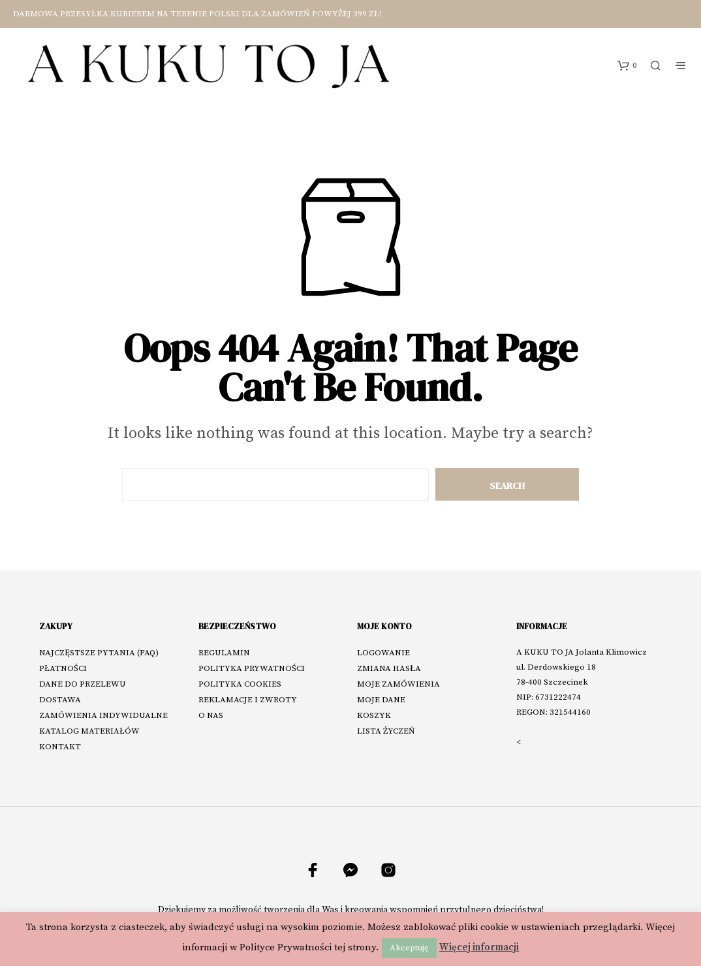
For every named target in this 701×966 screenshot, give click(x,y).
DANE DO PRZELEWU (82, 684)
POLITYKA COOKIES (239, 684)
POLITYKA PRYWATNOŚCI (251, 668)
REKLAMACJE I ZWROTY (247, 699)
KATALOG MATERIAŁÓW (89, 731)
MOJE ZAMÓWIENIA (398, 684)
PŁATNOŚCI (63, 668)
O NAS (210, 715)
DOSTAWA (60, 699)
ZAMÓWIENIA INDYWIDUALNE (103, 715)
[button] (627, 65)
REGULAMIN (224, 652)
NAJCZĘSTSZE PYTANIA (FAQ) (99, 652)
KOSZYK (374, 715)
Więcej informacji (479, 947)
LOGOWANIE (383, 652)
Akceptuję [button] (409, 948)
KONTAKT (60, 746)
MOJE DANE (381, 699)
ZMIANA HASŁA (389, 668)
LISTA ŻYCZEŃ (386, 731)
